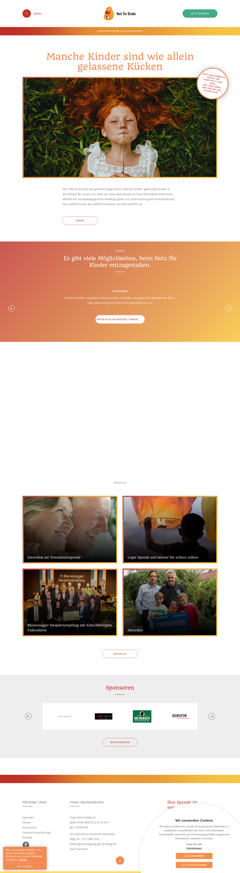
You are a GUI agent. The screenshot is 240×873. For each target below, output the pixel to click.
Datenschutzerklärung (36, 832)
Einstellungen (177, 856)
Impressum (29, 827)
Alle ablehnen (210, 856)
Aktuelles (120, 653)
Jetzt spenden (200, 13)
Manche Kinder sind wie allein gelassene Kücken (120, 31)
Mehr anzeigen (120, 742)
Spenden (28, 817)
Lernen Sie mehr (194, 844)
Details (23, 859)
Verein (80, 220)
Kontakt (27, 837)
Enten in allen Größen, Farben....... (120, 319)
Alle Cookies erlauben (194, 865)
